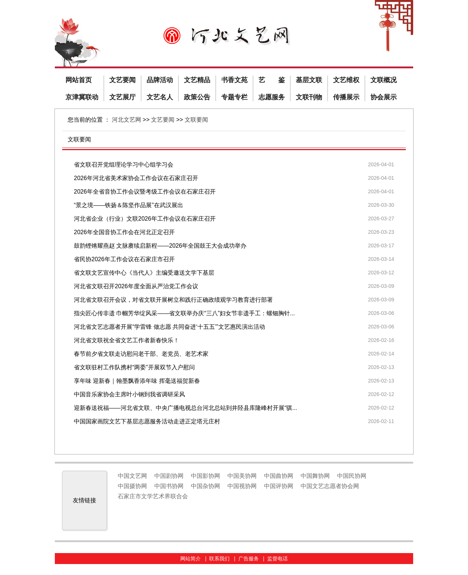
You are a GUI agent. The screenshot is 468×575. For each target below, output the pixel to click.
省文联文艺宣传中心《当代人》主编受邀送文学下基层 (144, 273)
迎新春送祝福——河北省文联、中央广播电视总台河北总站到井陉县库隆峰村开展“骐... (185, 408)
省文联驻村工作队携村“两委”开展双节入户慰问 (134, 367)
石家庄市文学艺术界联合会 (153, 496)
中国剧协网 (169, 476)
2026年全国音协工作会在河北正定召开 (124, 232)
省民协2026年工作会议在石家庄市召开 (124, 259)
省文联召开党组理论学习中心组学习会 (123, 164)
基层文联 (309, 80)
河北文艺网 (126, 120)
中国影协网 (205, 476)
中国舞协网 (315, 476)
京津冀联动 (81, 97)
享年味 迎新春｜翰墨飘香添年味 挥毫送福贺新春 (137, 381)
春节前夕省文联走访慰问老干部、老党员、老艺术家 (141, 354)
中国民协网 (351, 476)
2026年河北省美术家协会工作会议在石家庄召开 (136, 178)
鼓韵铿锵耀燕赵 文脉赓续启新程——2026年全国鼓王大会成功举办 (160, 246)
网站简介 (190, 558)
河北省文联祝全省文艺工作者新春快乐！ (126, 340)
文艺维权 (346, 80)
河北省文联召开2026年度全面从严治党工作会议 (136, 286)
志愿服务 (271, 97)
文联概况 (383, 80)
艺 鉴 (271, 80)
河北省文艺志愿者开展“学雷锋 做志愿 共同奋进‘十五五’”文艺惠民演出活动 (169, 327)
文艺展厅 (122, 97)
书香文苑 (234, 80)
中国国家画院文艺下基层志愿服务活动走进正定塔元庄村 (147, 421)
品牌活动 (160, 80)
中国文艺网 (132, 476)
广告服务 (248, 558)
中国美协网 (242, 476)
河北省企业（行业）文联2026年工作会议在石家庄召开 (145, 219)
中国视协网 (242, 486)
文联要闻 (196, 120)
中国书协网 (169, 486)
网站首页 (78, 80)
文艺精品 (197, 80)
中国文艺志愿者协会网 (330, 486)
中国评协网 (278, 486)
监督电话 (277, 558)
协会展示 (383, 97)
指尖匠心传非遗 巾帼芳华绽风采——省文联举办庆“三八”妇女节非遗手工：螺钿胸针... (184, 313)
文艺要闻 (122, 80)
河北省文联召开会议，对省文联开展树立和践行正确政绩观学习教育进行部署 (173, 300)
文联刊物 (309, 97)
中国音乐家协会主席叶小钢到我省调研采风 (129, 394)
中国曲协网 (278, 476)
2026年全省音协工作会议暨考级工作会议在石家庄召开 (145, 192)
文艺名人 (160, 97)
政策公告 (197, 97)
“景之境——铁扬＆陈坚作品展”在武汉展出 (128, 205)
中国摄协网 (132, 486)
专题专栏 (234, 97)
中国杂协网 (205, 486)
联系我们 (219, 558)
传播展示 (346, 97)
